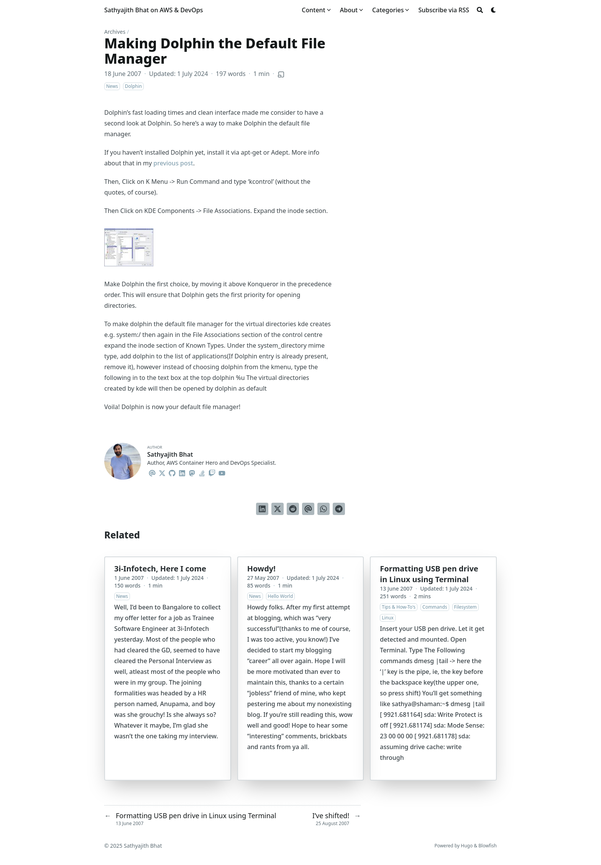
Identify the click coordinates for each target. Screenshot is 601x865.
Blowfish (487, 845)
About (349, 10)
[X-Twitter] (162, 472)
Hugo (467, 845)
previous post (173, 163)
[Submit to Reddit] (293, 509)
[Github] (172, 472)
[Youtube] (222, 472)
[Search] (480, 10)
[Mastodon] (192, 472)
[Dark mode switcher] (494, 10)
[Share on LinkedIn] (262, 509)
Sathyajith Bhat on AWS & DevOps (153, 10)
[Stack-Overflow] (202, 472)
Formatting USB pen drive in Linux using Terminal (429, 573)
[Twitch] (212, 472)
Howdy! (261, 568)
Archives (114, 31)
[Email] (152, 472)
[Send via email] (308, 509)
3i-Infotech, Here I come (160, 568)
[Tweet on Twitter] (277, 509)
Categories (388, 10)
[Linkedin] (182, 472)
